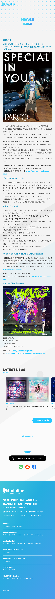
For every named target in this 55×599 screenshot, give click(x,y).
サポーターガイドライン (35, 516)
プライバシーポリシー (19, 512)
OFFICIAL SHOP (9, 508)
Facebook (21, 535)
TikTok (19, 526)
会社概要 (6, 512)
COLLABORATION (9, 504)
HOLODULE (23, 508)
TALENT (14, 500)
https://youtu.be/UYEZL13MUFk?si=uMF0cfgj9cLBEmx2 (27, 353)
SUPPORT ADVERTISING (27, 504)
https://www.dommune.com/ (14, 269)
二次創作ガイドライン (9, 516)
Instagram (39, 535)
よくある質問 (22, 516)
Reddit (38, 544)
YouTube (6, 526)
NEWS (22, 500)
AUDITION (31, 500)
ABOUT (6, 500)
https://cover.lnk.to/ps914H (22, 350)
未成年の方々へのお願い (36, 512)
